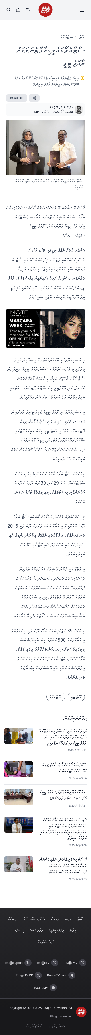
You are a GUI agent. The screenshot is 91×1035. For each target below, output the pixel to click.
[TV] (18, 10)
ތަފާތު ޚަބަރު (36, 930)
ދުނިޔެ (68, 918)
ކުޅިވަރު (55, 918)
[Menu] (82, 9)
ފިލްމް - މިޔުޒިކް (56, 930)
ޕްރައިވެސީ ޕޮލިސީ (57, 1025)
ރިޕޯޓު (72, 930)
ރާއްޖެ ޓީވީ (76, 696)
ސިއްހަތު (13, 918)
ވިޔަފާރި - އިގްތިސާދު (34, 918)
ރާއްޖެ (82, 37)
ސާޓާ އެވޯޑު (66, 37)
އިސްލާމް (19, 930)
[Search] (8, 10)
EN (28, 9)
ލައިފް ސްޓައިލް (45, 941)
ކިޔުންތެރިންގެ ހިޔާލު (35, 1025)
